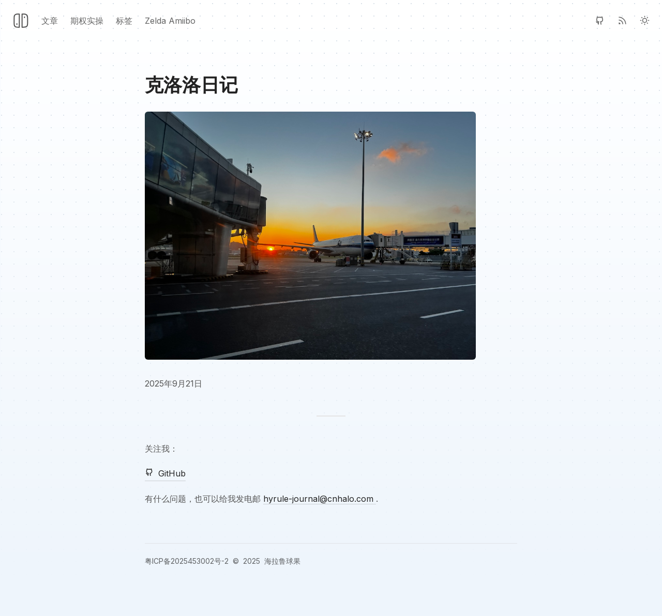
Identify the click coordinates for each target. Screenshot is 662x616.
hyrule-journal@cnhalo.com (319, 499)
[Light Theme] (645, 20)
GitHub (165, 473)
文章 (49, 21)
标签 (124, 21)
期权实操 (86, 21)
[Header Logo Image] (20, 20)
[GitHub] (600, 20)
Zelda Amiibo (170, 21)
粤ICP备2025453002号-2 (187, 561)
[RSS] (622, 20)
